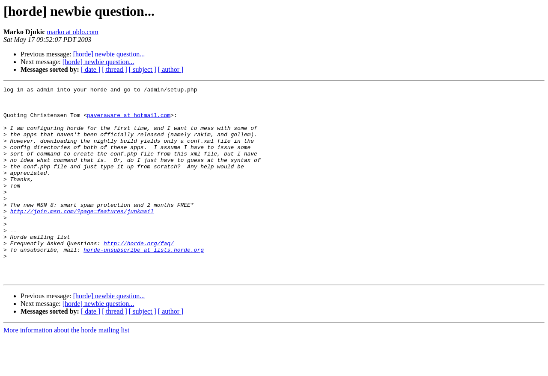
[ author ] (171, 69)
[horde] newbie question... (109, 54)
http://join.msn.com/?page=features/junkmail (82, 237)
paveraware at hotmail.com (128, 121)
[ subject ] (142, 69)
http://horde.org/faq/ (139, 275)
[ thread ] (114, 69)
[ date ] (90, 69)
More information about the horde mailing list (66, 368)
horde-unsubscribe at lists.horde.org (143, 283)
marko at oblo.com (72, 31)
